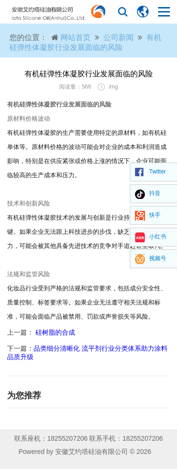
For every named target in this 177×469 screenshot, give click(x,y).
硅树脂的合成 (54, 332)
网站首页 (75, 37)
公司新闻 (118, 37)
